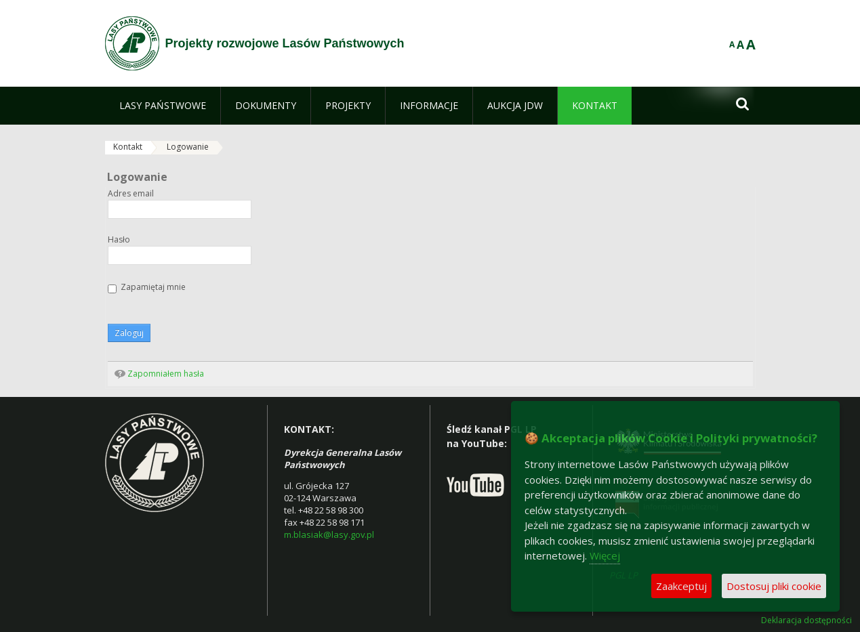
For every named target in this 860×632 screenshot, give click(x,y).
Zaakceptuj (681, 586)
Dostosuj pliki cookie (773, 586)
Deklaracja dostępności (806, 620)
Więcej (605, 555)
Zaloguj (129, 333)
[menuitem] (162, 106)
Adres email (131, 193)
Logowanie (188, 146)
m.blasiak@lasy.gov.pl (329, 534)
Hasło (119, 240)
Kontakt (127, 146)
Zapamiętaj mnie (147, 287)
